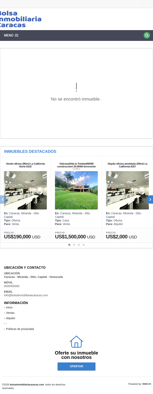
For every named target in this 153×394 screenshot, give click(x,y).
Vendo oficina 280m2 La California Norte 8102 (25, 165)
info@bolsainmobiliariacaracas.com (26, 295)
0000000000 (12, 286)
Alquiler (10, 318)
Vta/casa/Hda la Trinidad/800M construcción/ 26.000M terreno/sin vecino (76, 166)
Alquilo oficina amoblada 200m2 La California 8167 (127, 165)
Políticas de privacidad (20, 329)
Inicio (9, 307)
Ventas (10, 312)
